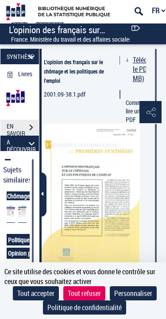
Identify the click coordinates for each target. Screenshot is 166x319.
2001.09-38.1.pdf (64, 94)
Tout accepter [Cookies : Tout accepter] (35, 293)
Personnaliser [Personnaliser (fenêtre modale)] (133, 293)
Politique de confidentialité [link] (84, 307)
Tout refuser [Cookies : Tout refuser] (84, 293)
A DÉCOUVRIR (22, 143)
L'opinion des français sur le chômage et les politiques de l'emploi (74, 71)
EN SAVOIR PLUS (23, 128)
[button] (150, 112)
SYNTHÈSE (22, 56)
